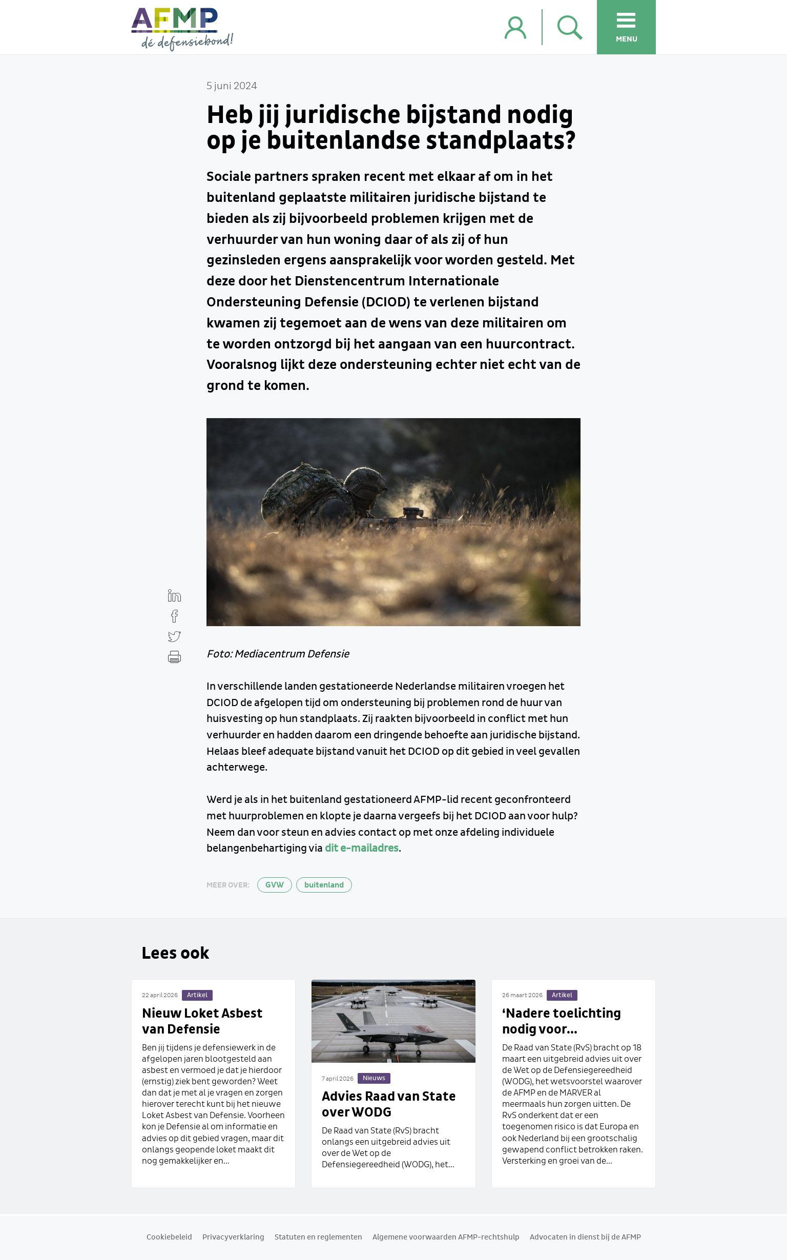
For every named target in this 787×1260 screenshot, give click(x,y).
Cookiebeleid (169, 1237)
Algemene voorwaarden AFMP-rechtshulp (446, 1237)
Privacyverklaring (233, 1237)
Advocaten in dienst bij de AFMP (585, 1237)
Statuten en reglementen (318, 1237)
